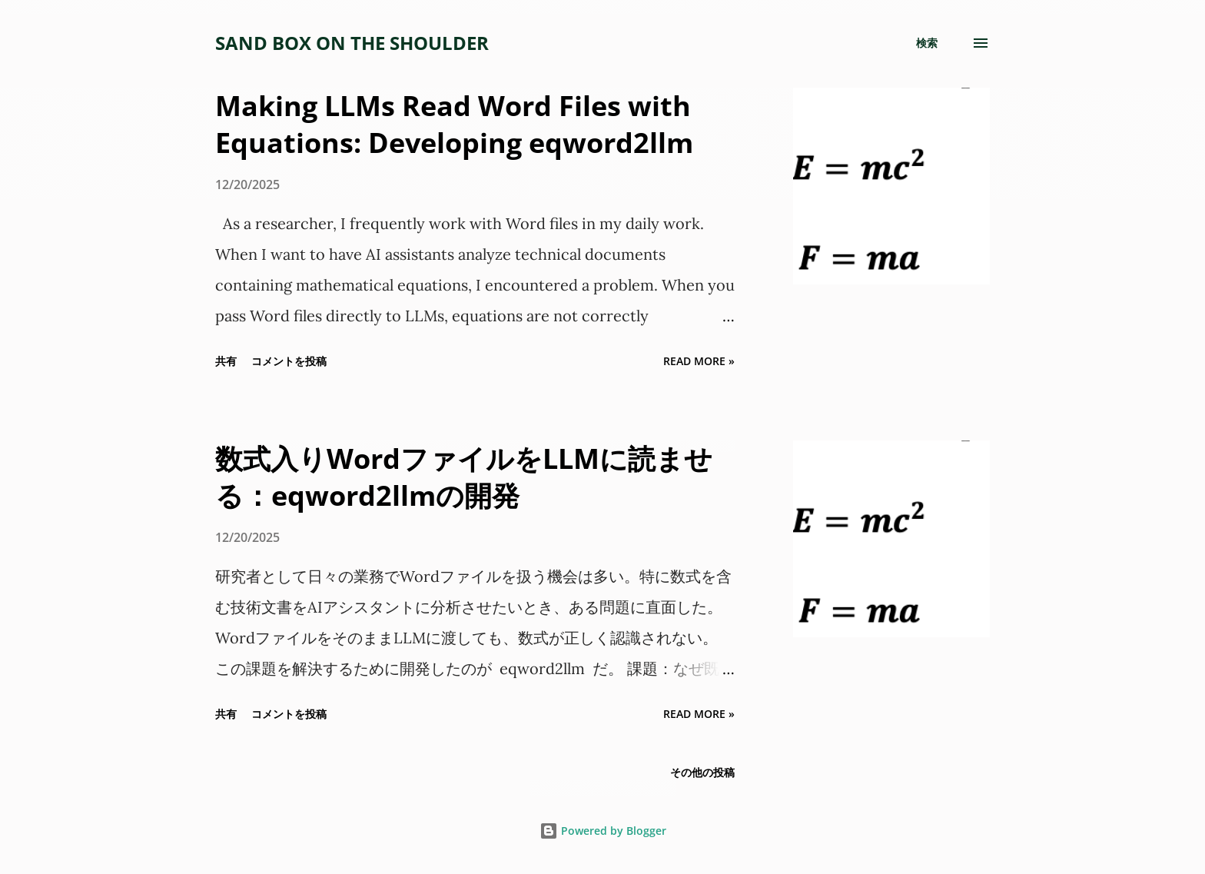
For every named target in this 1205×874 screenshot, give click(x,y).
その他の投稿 (702, 772)
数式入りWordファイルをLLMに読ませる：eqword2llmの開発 (463, 477)
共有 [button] (226, 361)
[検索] (927, 43)
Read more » (699, 361)
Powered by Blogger (602, 830)
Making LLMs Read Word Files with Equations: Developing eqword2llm (454, 124)
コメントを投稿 (289, 361)
